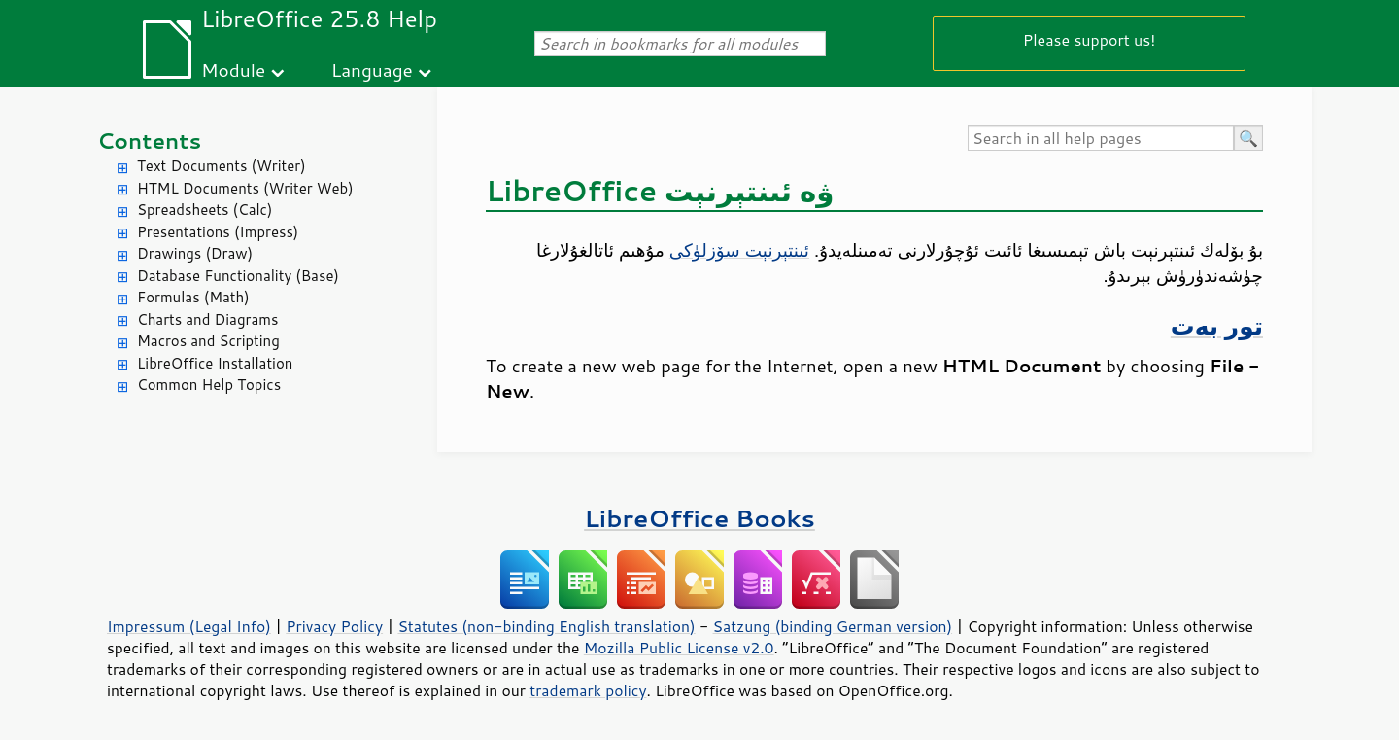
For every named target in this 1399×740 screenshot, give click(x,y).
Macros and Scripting (208, 341)
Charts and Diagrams (207, 319)
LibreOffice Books (699, 518)
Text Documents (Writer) (221, 166)
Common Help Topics (209, 384)
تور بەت (1217, 325)
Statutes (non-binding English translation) (546, 626)
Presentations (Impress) (217, 232)
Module (233, 69)
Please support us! (1089, 39)
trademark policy (587, 690)
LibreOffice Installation (214, 363)
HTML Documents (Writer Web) (245, 188)
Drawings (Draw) (195, 253)
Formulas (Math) (193, 297)
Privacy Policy (334, 626)
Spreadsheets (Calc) (204, 209)
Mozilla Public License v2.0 (679, 647)
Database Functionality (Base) (238, 275)
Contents (149, 140)
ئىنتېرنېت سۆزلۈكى (739, 250)
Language (372, 69)
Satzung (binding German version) (833, 626)
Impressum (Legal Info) (189, 626)
